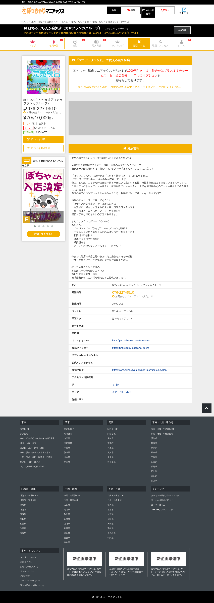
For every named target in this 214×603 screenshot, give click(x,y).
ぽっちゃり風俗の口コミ (162, 500)
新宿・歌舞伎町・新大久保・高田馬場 (37, 438)
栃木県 (67, 457)
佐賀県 (111, 514)
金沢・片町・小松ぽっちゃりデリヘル (110, 22)
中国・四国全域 (71, 500)
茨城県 (67, 452)
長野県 (154, 466)
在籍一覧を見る (43, 234)
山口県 (67, 523)
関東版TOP (69, 429)
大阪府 (111, 438)
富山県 (154, 476)
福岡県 (111, 505)
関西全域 (112, 434)
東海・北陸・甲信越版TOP (44, 22)
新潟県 (154, 448)
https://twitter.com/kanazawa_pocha (130, 348)
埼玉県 (67, 438)
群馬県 (67, 462)
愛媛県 (67, 538)
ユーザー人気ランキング (162, 509)
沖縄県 (111, 538)
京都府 (111, 443)
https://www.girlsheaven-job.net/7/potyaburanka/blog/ (139, 370)
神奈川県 (68, 443)
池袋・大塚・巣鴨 (28, 443)
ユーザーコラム (158, 505)
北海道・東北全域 (28, 500)
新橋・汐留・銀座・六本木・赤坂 (35, 452)
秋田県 (23, 519)
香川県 (67, 528)
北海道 (23, 509)
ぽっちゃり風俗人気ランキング (165, 495)
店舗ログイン (26, 562)
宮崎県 (111, 528)
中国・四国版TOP (72, 495)
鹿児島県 (112, 533)
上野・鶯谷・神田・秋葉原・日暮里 (36, 457)
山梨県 (154, 462)
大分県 (111, 523)
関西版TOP (113, 429)
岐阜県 (154, 452)
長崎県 (111, 519)
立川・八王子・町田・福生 (32, 466)
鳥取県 (67, 514)
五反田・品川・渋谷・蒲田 (32, 448)
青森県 (23, 514)
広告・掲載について (29, 567)
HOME (25, 22)
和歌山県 (112, 462)
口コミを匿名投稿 (38, 148)
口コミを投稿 (36, 139)
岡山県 (67, 509)
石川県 (64, 22)
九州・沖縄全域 (115, 500)
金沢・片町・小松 (80, 22)
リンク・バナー (27, 571)
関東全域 (68, 434)
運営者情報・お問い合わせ (32, 585)
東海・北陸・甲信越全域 (162, 434)
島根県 (67, 519)
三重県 (154, 457)
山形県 (23, 523)
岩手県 (23, 528)
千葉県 (67, 448)
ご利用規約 (25, 576)
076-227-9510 (42, 108)
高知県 (67, 542)
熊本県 (111, 509)
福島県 (23, 533)
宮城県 (23, 505)
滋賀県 (111, 452)
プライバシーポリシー (30, 581)
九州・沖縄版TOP (116, 495)
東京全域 (24, 434)
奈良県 (111, 457)
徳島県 (67, 533)
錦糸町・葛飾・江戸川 (30, 462)
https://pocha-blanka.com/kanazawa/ (131, 340)
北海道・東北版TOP (29, 495)
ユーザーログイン (28, 557)
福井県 (154, 480)
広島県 (67, 505)
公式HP (182, 30)
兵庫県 (111, 448)
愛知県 (154, 438)
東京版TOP (25, 429)
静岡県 (154, 443)
